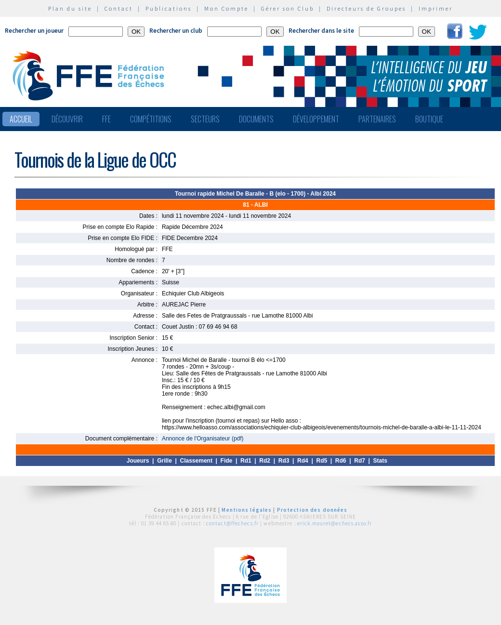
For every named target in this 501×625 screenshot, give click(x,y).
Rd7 (359, 460)
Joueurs (138, 460)
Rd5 (321, 460)
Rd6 (340, 460)
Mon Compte (226, 8)
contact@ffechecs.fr (232, 523)
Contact (119, 8)
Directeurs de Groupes (366, 8)
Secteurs (205, 119)
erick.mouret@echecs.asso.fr (334, 523)
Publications (168, 8)
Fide (227, 460)
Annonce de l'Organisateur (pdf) (203, 438)
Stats (380, 460)
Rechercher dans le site (321, 31)
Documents (256, 119)
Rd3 (284, 460)
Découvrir (67, 119)
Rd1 (245, 460)
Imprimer (436, 8)
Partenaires (377, 119)
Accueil (21, 119)
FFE (106, 119)
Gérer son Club (287, 8)
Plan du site (70, 8)
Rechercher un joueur (34, 31)
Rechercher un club (175, 31)
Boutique (429, 119)
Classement (196, 460)
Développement (316, 119)
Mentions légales (247, 509)
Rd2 (264, 460)
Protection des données (312, 509)
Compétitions (150, 119)
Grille (164, 460)
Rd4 (302, 460)
